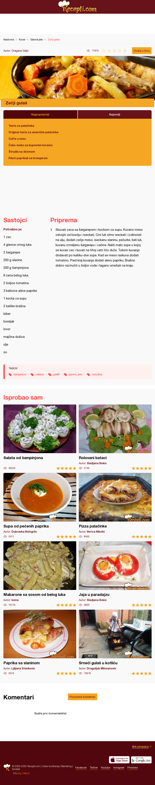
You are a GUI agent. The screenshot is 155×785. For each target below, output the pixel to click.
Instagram (118, 767)
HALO (26, 773)
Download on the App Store (119, 759)
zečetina (97, 374)
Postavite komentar (83, 696)
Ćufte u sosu (17, 138)
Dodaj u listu (142, 50)
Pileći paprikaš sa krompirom (28, 158)
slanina (39, 374)
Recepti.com (77, 6)
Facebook (81, 767)
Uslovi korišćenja (50, 766)
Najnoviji (114, 114)
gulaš (56, 374)
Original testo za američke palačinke (33, 132)
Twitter (94, 767)
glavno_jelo (75, 374)
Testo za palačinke (21, 125)
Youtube (105, 767)
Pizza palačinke (115, 505)
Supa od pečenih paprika (39, 505)
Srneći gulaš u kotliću (115, 642)
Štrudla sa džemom (22, 151)
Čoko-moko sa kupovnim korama (30, 145)
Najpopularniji (40, 114)
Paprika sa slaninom (39, 642)
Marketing (66, 766)
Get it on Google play (141, 759)
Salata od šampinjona (39, 437)
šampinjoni (19, 374)
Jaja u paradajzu (115, 574)
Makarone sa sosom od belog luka (39, 574)
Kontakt (16, 769)
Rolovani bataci (115, 437)
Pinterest (132, 767)
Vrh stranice (140, 746)
